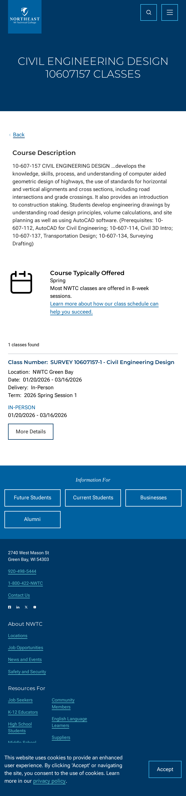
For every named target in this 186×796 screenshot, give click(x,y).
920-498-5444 (22, 571)
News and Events (25, 659)
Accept (165, 769)
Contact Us (19, 595)
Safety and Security (27, 671)
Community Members (63, 703)
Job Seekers (20, 700)
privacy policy (49, 781)
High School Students (20, 727)
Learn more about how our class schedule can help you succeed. (104, 308)
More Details (31, 431)
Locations (17, 635)
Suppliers (61, 737)
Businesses (153, 498)
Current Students (93, 498)
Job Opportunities (25, 647)
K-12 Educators (23, 712)
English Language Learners (69, 722)
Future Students (32, 498)
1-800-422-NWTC (25, 583)
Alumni (32, 519)
